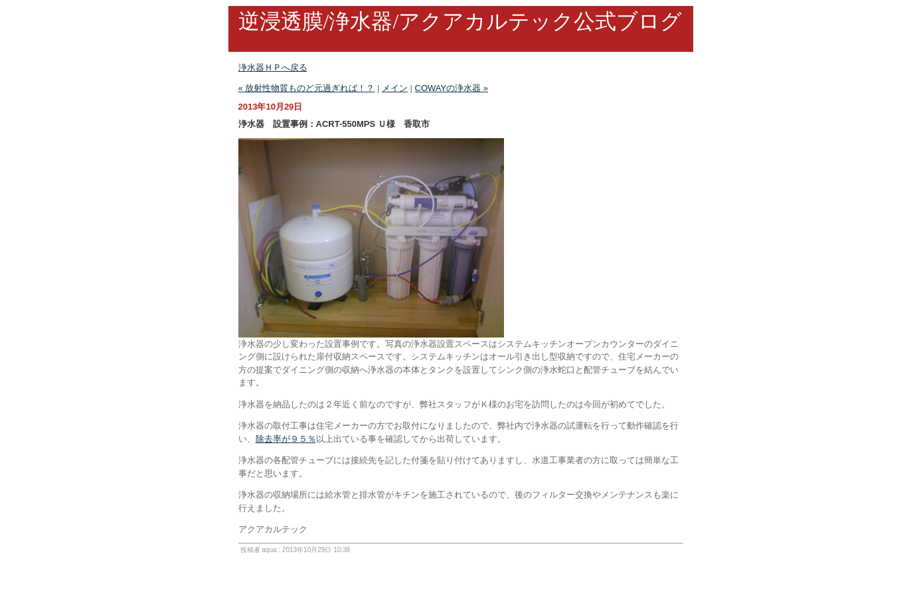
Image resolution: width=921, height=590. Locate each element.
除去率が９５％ (286, 439)
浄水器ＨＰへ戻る (272, 67)
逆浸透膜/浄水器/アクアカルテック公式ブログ (460, 21)
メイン (395, 88)
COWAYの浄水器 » (452, 88)
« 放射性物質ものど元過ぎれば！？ (306, 88)
